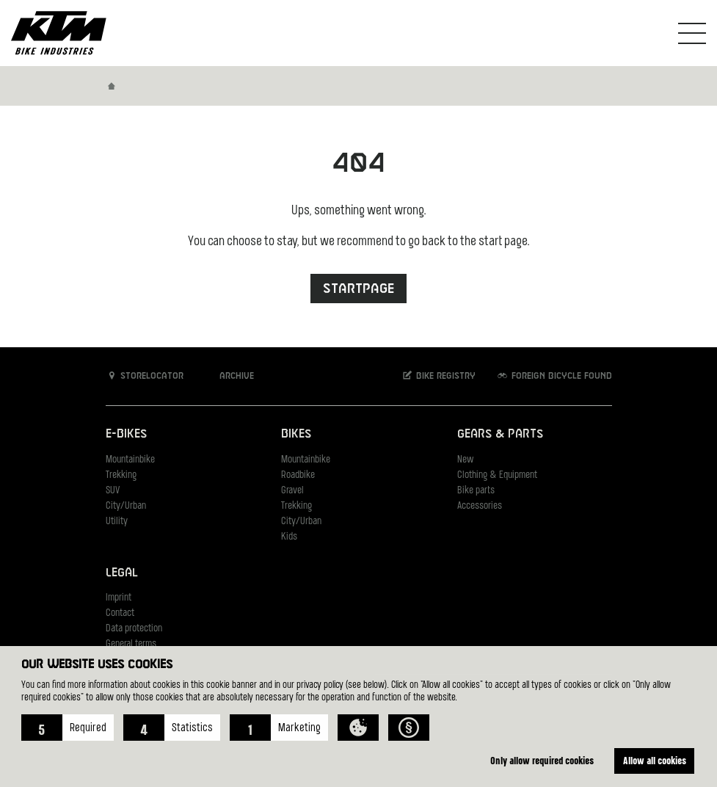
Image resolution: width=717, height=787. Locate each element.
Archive (229, 375)
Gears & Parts (500, 434)
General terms (131, 644)
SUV (113, 490)
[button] (67, 727)
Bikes (296, 434)
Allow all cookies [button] (654, 760)
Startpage (358, 288)
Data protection (134, 628)
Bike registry (438, 375)
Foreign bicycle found (554, 375)
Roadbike (298, 475)
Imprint (118, 597)
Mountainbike (130, 459)
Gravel (292, 490)
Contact (120, 613)
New (465, 459)
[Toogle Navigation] (692, 33)
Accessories (479, 506)
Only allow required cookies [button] (542, 760)
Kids (289, 537)
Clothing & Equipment (497, 475)
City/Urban (126, 506)
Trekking (121, 475)
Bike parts (476, 490)
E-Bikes (126, 434)
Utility (117, 521)
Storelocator (145, 375)
